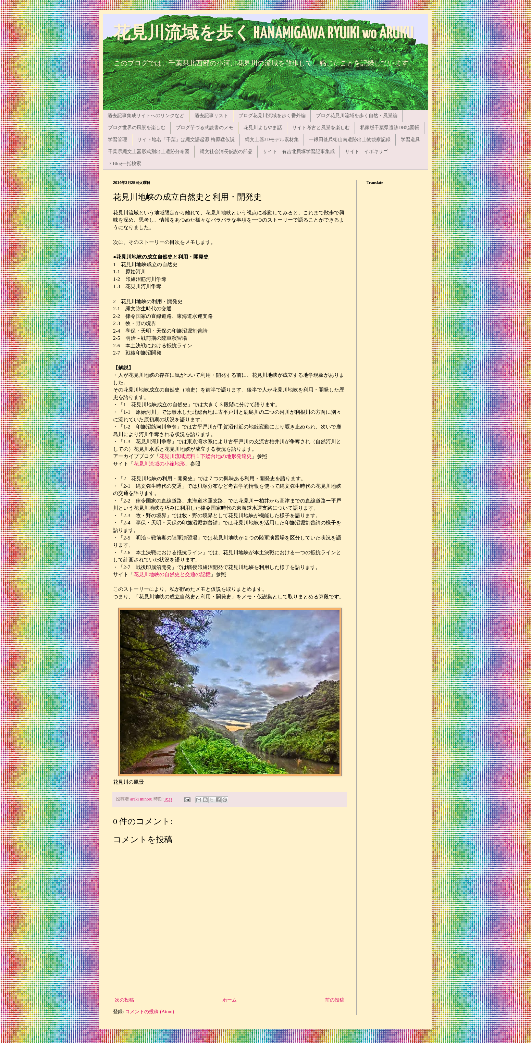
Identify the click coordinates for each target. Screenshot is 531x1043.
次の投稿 (124, 1000)
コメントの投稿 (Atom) (149, 1011)
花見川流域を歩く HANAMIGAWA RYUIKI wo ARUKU (263, 34)
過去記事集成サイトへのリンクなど (146, 115)
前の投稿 (334, 1000)
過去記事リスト (211, 115)
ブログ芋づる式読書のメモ (204, 127)
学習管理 (117, 139)
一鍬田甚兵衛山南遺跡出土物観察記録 (350, 139)
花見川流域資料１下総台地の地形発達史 (205, 456)
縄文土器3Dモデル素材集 (272, 139)
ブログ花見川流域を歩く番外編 (272, 115)
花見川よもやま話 (263, 127)
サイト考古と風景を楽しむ (321, 127)
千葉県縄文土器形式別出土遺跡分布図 (148, 151)
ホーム (229, 1000)
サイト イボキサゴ (366, 151)
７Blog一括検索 (124, 163)
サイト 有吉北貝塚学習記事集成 (299, 151)
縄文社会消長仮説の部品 (226, 151)
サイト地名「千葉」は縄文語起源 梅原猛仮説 (186, 139)
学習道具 (410, 139)
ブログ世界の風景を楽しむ (136, 127)
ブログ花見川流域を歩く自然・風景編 (356, 115)
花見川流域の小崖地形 (159, 464)
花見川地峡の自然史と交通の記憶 (172, 574)
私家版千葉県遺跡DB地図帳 (389, 127)
